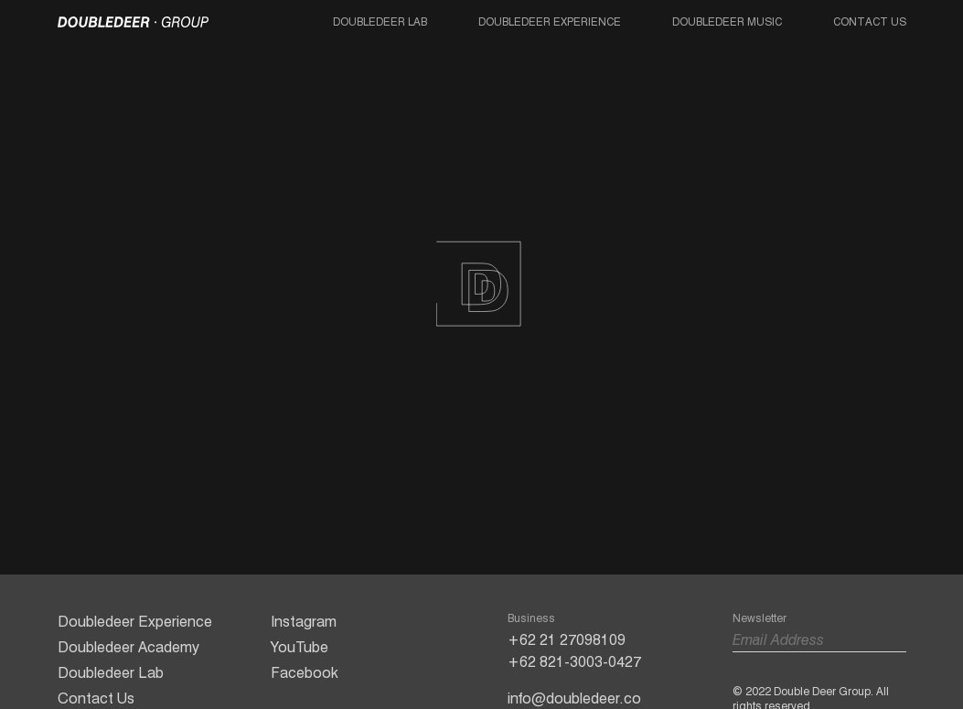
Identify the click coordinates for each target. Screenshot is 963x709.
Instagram (304, 621)
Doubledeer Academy (128, 647)
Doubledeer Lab (380, 21)
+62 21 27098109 (567, 640)
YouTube (299, 647)
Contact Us (869, 21)
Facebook (304, 673)
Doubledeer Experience (549, 21)
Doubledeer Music (727, 21)
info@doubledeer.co (574, 698)
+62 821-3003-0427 (574, 662)
